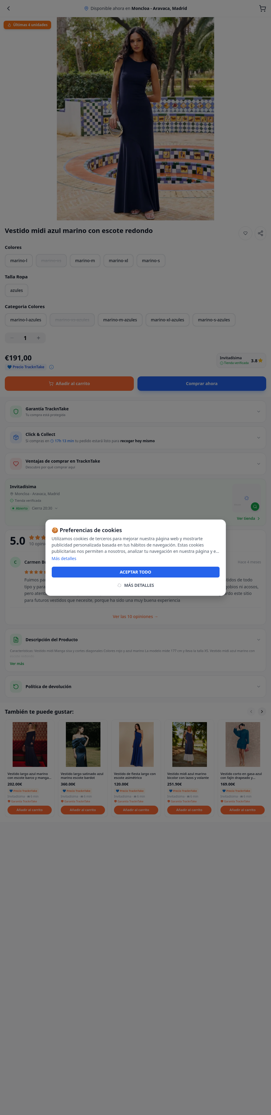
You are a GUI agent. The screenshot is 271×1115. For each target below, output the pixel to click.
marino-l (18, 260)
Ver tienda (249, 518)
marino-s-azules (214, 320)
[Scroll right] (262, 711)
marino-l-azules (25, 320)
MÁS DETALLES (135, 585)
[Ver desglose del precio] (51, 367)
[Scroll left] (251, 711)
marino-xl (118, 260)
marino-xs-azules (72, 320)
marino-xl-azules (167, 320)
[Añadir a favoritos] (245, 233)
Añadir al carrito (69, 383)
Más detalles (64, 558)
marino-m (85, 260)
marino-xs (51, 260)
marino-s (151, 260)
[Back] (8, 8)
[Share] (260, 233)
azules (16, 290)
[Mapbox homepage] (237, 507)
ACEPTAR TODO (135, 572)
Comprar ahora (201, 383)
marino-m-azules (120, 320)
